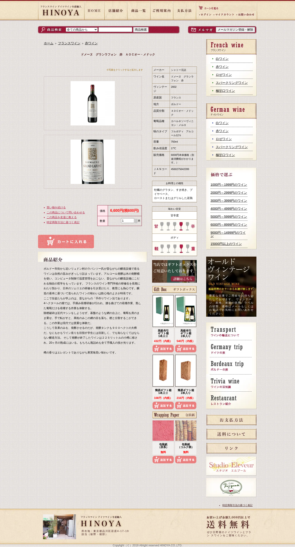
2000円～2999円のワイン (229, 192)
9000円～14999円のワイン (228, 234)
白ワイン (222, 59)
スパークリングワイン (232, 83)
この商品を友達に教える (62, 217)
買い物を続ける (56, 207)
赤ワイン (222, 67)
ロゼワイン (224, 75)
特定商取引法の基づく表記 (237, 505)
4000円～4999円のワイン (229, 208)
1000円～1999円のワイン (229, 184)
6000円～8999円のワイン (229, 224)
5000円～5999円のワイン (229, 216)
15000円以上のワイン (226, 244)
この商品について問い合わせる (66, 212)
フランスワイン (69, 43)
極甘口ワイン (225, 91)
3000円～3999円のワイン (229, 200)
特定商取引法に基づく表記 (63, 222)
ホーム (48, 43)
